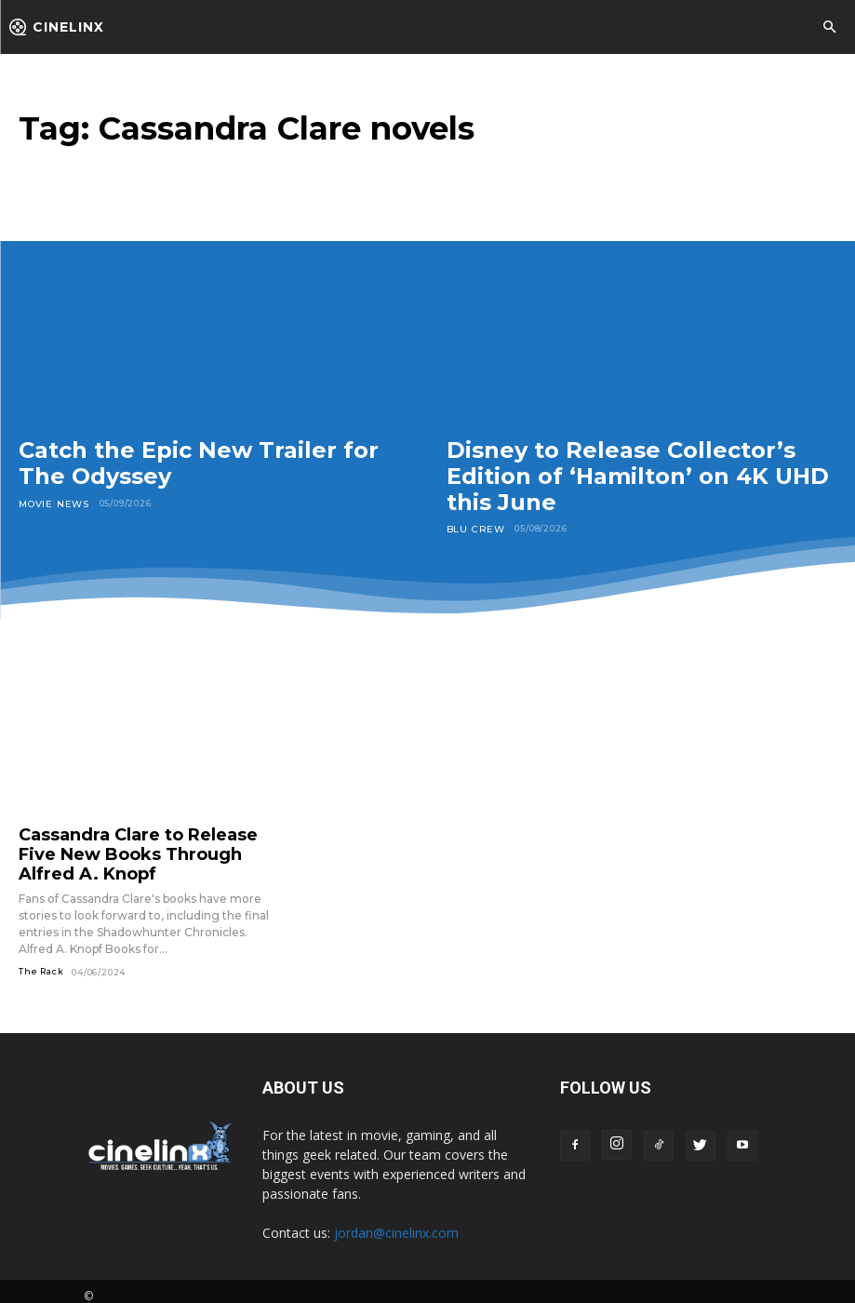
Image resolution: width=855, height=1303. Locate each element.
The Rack (41, 961)
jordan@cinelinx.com (396, 1222)
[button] (829, 28)
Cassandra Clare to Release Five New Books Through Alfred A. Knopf (139, 849)
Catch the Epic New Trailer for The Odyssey (199, 463)
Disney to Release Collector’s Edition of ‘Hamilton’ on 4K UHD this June (638, 476)
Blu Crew (472, 528)
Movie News (51, 503)
